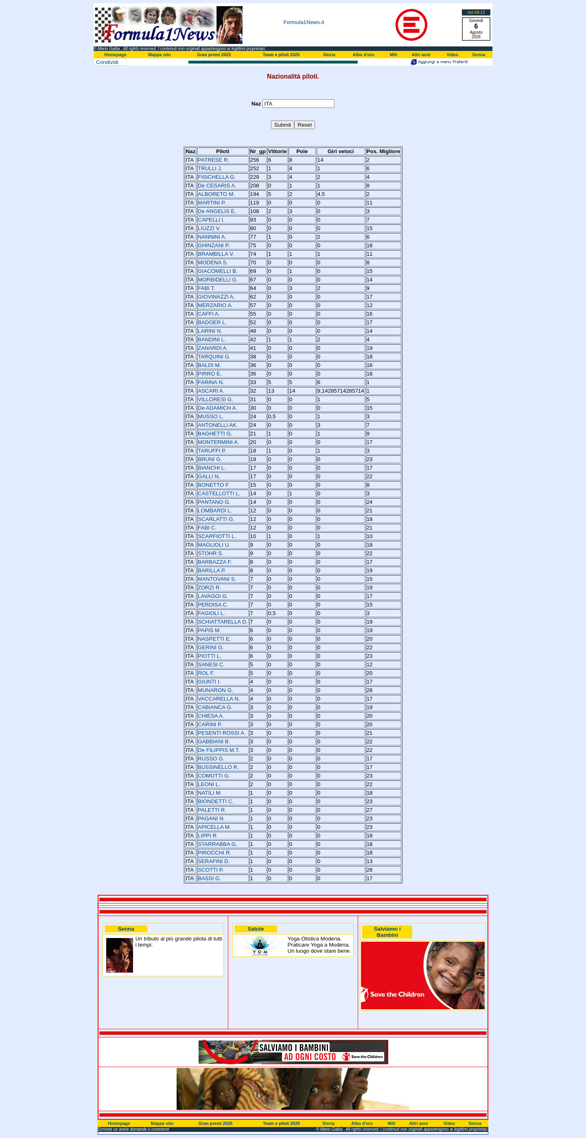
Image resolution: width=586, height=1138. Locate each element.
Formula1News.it (303, 22)
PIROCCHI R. (214, 853)
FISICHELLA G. (217, 177)
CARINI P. (210, 724)
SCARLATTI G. (216, 519)
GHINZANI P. (214, 245)
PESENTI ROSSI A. (222, 733)
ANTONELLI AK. (218, 425)
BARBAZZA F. (215, 562)
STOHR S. (210, 553)
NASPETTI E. (214, 639)
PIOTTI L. (209, 656)
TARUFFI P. (212, 451)
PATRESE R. (213, 160)
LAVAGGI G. (213, 596)
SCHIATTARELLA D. (222, 622)
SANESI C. (211, 664)
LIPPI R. (208, 836)
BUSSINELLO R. (218, 767)
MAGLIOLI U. (214, 545)
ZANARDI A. (213, 348)
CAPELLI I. (211, 220)
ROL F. (206, 673)
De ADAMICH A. (217, 408)
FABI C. (207, 528)
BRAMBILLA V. (216, 254)
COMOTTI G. (214, 776)
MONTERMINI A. (218, 442)
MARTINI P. (212, 203)
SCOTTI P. (210, 870)
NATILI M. (210, 793)
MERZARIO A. (215, 305)
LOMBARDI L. (215, 510)
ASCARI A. (211, 391)
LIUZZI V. (209, 228)
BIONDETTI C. (216, 801)
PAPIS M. (209, 630)
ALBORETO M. (216, 194)
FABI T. (206, 288)
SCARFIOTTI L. (217, 536)
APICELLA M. (214, 827)
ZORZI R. (209, 587)
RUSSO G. (211, 759)
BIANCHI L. (212, 468)
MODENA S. (213, 262)
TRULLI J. (210, 168)
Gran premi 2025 (214, 54)
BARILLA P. (212, 570)
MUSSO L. (211, 416)
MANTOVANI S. (217, 579)
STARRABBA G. (217, 844)
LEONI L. (209, 784)
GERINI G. (211, 647)
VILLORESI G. (215, 399)
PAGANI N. (211, 818)
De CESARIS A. (217, 185)
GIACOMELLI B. (218, 271)
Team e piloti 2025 (281, 54)
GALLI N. (209, 476)
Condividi (107, 62)
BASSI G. (209, 878)
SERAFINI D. (214, 861)
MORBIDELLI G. (218, 280)
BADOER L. (212, 322)
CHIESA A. (211, 716)
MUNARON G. (215, 690)
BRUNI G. (210, 459)
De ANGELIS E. (217, 211)
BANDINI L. (212, 339)
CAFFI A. (209, 314)
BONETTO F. (214, 485)
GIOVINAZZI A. (216, 297)
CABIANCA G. (215, 707)
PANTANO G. (214, 502)
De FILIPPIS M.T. (219, 750)
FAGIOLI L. (211, 613)
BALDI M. (209, 365)
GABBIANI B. (214, 741)
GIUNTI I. (209, 682)
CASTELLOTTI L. (219, 493)
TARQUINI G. (214, 357)
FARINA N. (211, 382)
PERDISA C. (213, 605)
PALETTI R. (212, 810)
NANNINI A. (212, 237)
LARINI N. (210, 331)
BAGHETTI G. (215, 434)
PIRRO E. (210, 374)
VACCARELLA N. (219, 699)
